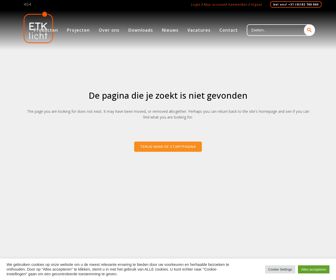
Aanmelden (238, 4)
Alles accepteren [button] (313, 269)
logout (256, 4)
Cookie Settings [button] (280, 269)
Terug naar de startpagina (168, 146)
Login (196, 4)
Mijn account (215, 4)
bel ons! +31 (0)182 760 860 (295, 4)
